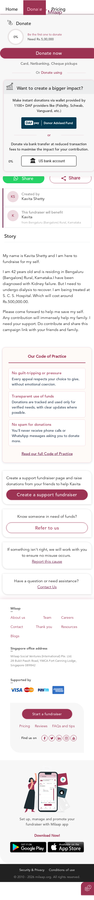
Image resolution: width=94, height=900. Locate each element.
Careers (67, 617)
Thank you (44, 626)
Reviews (41, 726)
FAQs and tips (63, 726)
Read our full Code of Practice (47, 453)
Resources (69, 626)
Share (23, 178)
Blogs (15, 636)
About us (18, 617)
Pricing (24, 726)
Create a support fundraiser (47, 495)
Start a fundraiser (47, 714)
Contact (17, 626)
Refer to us (47, 528)
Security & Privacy (31, 870)
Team (47, 617)
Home (12, 9)
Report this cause (47, 561)
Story (10, 236)
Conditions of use (62, 870)
